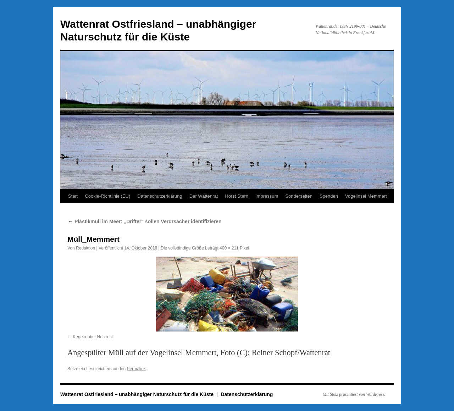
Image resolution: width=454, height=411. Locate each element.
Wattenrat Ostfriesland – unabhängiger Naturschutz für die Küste (137, 394)
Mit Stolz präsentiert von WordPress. (354, 394)
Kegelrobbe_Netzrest (93, 336)
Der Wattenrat (203, 196)
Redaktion (85, 248)
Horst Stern (236, 196)
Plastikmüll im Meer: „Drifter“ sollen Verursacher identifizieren (144, 221)
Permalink (136, 368)
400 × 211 (229, 248)
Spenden (329, 196)
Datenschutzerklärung (159, 196)
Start (73, 196)
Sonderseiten (298, 196)
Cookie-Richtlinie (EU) (107, 196)
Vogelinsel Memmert (366, 196)
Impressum (266, 196)
